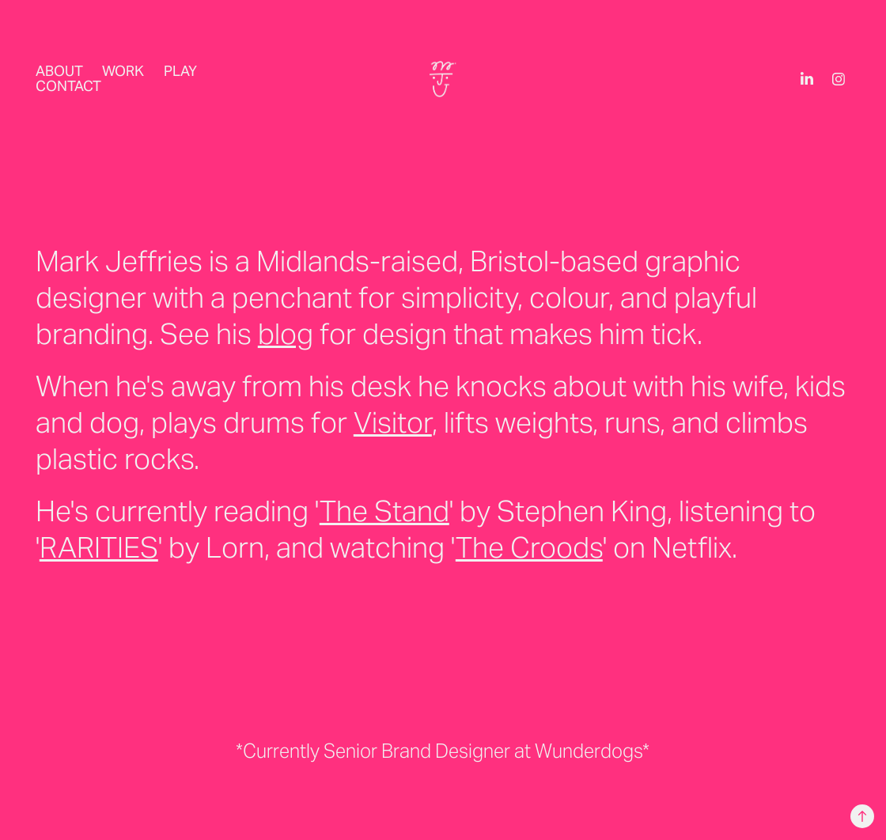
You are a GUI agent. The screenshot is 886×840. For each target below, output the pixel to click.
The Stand (384, 511)
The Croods (529, 547)
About (59, 71)
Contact (68, 86)
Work (123, 71)
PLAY (180, 71)
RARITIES (99, 547)
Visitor (393, 422)
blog (285, 334)
